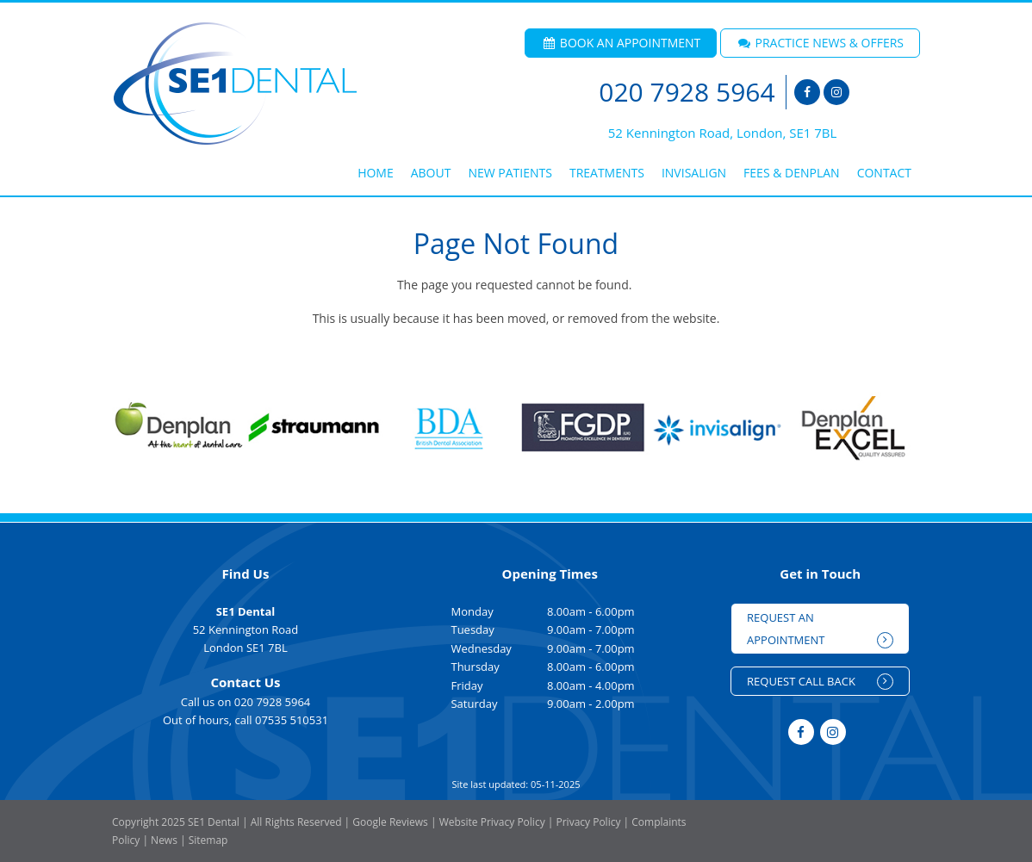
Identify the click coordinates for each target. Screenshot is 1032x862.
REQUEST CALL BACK (820, 681)
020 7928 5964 (686, 92)
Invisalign (694, 172)
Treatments (606, 172)
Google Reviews (390, 822)
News (164, 840)
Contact (884, 172)
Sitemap (208, 840)
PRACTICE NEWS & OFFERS (820, 42)
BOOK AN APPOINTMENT (620, 42)
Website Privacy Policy (492, 822)
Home (375, 172)
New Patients (510, 172)
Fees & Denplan (791, 172)
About (431, 172)
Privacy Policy (588, 822)
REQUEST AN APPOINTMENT (820, 629)
